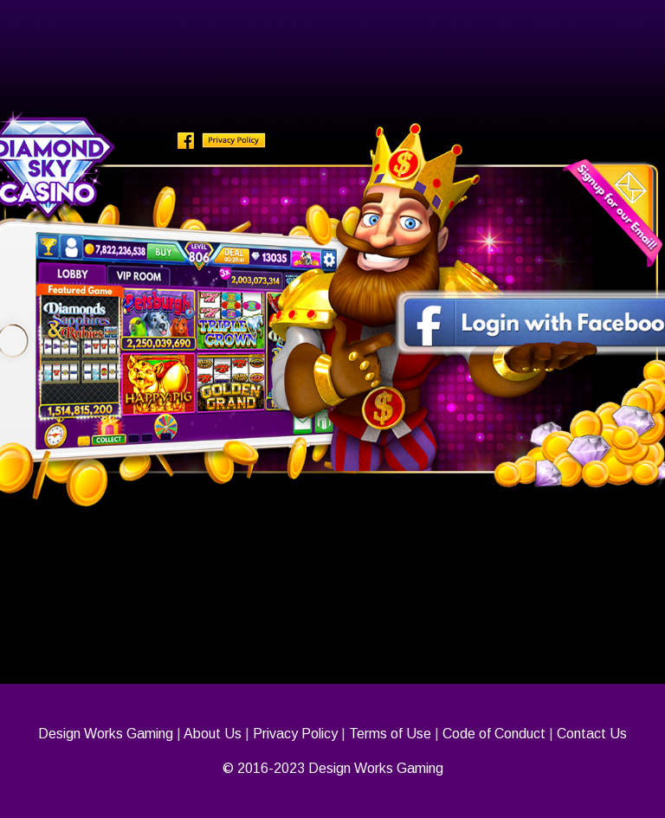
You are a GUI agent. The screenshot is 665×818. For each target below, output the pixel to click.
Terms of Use (390, 733)
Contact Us (592, 733)
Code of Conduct (494, 733)
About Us (213, 733)
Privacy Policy (295, 733)
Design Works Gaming (105, 733)
